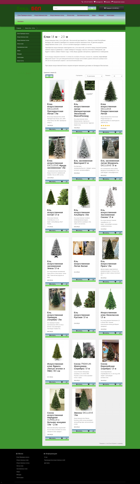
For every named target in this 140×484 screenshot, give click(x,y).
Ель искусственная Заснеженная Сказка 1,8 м (108, 213)
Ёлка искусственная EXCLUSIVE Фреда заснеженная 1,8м (56, 164)
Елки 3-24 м (20, 60)
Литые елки (70, 15)
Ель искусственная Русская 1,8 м (82, 314)
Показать (107, 75)
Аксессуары (110, 15)
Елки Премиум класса (25, 15)
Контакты (20, 21)
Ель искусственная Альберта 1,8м (82, 212)
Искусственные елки (40, 15)
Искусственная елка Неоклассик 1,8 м (110, 314)
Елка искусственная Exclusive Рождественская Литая (109, 109)
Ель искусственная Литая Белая (82, 263)
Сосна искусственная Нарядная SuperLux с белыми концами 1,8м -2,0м (56, 419)
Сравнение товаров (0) (50, 72)
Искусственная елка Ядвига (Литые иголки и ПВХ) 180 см (56, 367)
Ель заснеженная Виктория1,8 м (83, 162)
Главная (19, 28)
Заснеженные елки (83, 15)
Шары (94, 15)
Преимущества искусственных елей (54, 460)
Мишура (101, 15)
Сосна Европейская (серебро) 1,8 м (108, 366)
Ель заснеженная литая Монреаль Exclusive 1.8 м (110, 163)
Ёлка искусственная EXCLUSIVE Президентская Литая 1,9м (55, 109)
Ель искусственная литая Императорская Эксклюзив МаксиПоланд (82, 110)
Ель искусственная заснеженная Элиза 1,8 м (55, 265)
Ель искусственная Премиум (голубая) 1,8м (55, 316)
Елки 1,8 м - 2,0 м (30, 28)
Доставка (47, 463)
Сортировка (79, 75)
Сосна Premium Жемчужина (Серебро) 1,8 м (82, 366)
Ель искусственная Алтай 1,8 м (55, 212)
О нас (45, 457)
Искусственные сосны (57, 15)
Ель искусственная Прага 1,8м (108, 263)
